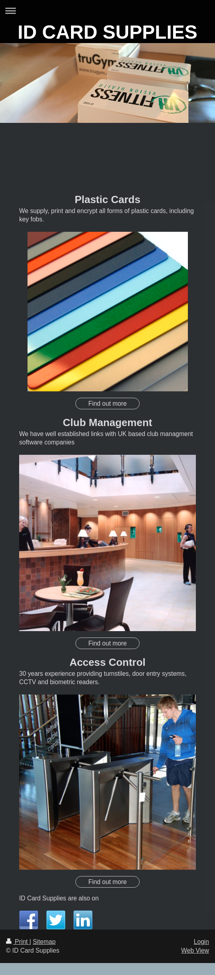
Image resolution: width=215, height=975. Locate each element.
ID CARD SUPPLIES (107, 32)
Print (18, 941)
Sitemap (44, 941)
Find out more (107, 403)
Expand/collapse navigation (107, 10)
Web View (195, 950)
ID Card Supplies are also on (59, 898)
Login (201, 941)
